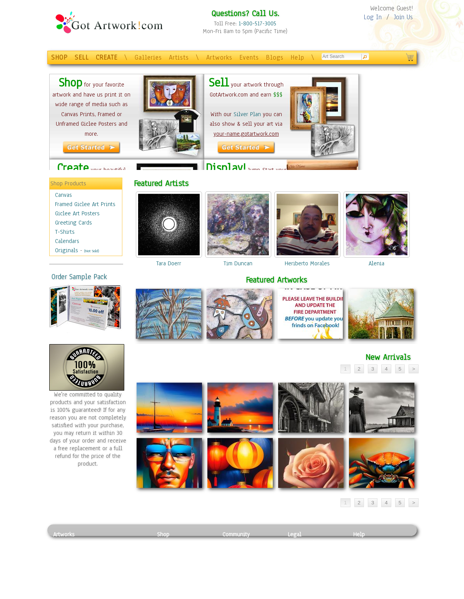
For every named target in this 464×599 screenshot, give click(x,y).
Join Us (403, 17)
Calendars (67, 241)
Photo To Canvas (177, 543)
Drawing (63, 560)
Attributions (300, 560)
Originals (66, 250)
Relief (110, 543)
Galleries (148, 57)
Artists (179, 57)
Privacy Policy (305, 543)
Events (249, 57)
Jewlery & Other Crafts (126, 595)
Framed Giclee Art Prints (85, 204)
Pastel (111, 552)
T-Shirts (65, 232)
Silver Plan (247, 114)
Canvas (63, 195)
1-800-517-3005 (257, 23)
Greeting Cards (73, 222)
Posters (166, 560)
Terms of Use (304, 552)
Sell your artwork (243, 577)
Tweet (360, 595)
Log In (373, 17)
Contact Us (366, 543)
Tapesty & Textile (124, 577)
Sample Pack (368, 552)
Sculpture (65, 586)
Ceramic (113, 569)
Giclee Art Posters (77, 213)
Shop (163, 534)
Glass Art (114, 586)
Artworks (219, 57)
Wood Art (114, 560)
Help (297, 57)
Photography (68, 552)
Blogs (275, 57)
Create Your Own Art (182, 595)
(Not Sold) (91, 250)
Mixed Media (69, 577)
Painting (63, 543)
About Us (364, 560)
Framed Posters (175, 552)
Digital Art (66, 569)
